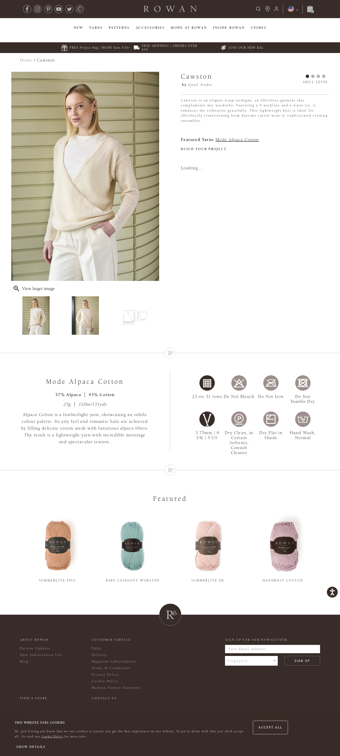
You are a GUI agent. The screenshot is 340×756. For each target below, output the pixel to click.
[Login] (276, 10)
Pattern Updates (35, 648)
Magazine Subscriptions (114, 661)
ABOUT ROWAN (34, 639)
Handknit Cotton (283, 580)
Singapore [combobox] (237, 661)
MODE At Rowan (189, 28)
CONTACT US (104, 698)
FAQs (97, 648)
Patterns (119, 28)
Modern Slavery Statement (116, 688)
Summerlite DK (207, 580)
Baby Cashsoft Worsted (133, 580)
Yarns (96, 28)
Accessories (150, 28)
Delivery (100, 655)
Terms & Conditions (111, 668)
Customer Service (111, 639)
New (78, 28)
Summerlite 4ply (57, 580)
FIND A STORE (34, 698)
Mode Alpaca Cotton (237, 139)
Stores (258, 28)
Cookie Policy (52, 736)
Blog (24, 661)
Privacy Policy (105, 675)
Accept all (270, 727)
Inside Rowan (229, 28)
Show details (30, 747)
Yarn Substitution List (41, 655)
